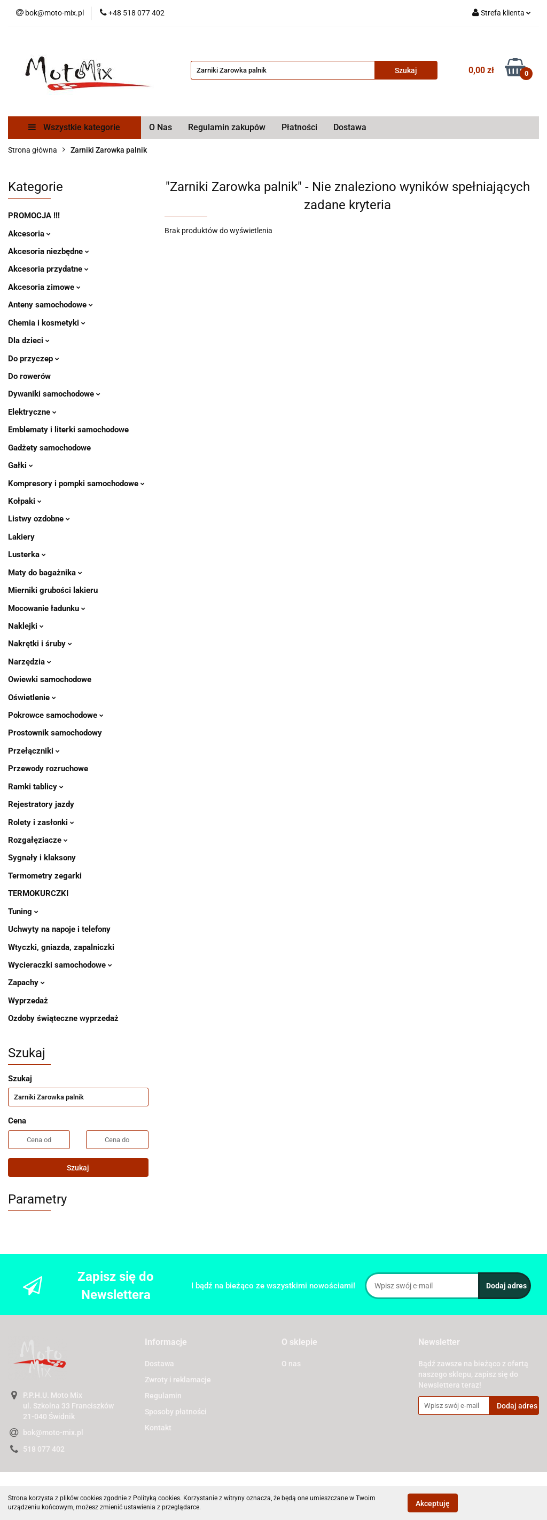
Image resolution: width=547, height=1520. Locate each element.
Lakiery (21, 537)
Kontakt (158, 1427)
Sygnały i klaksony (42, 857)
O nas (291, 1363)
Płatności (299, 127)
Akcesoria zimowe (44, 287)
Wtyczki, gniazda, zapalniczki (61, 947)
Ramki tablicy (36, 786)
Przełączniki (34, 751)
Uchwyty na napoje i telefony (59, 929)
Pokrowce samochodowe (56, 715)
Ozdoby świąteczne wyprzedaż (63, 1018)
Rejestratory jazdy (41, 804)
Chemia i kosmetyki (46, 323)
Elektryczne (32, 412)
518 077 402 (44, 1449)
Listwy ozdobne (39, 519)
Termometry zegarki (45, 876)
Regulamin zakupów (226, 127)
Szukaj (78, 1167)
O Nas (160, 127)
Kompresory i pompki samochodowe (76, 483)
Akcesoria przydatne (48, 269)
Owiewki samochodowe (49, 679)
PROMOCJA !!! (34, 215)
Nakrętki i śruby (40, 643)
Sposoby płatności (176, 1411)
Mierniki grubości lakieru (53, 590)
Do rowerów (29, 376)
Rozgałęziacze (38, 840)
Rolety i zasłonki (41, 822)
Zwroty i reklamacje (178, 1379)
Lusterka (27, 554)
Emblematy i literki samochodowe (68, 429)
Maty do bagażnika (45, 572)
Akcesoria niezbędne (48, 251)
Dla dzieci (29, 340)
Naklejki (26, 626)
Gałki (20, 465)
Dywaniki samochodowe (54, 394)
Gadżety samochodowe (49, 448)
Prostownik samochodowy (55, 733)
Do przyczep (33, 358)
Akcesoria (29, 234)
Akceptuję (433, 1503)
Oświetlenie (32, 697)
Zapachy (26, 982)
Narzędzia (29, 662)
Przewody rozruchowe (48, 768)
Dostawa (349, 127)
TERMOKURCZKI (38, 893)
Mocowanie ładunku (46, 608)
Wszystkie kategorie (74, 127)
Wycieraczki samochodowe (60, 965)
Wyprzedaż (28, 1001)
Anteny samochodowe (50, 305)
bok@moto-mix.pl (53, 1432)
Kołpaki (25, 501)
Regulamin (163, 1395)
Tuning (23, 911)
